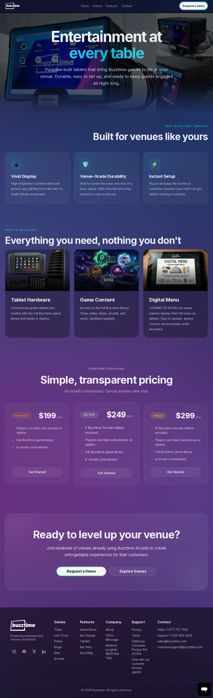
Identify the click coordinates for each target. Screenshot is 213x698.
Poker (58, 641)
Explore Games (133, 573)
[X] (34, 651)
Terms (136, 635)
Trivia (58, 629)
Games (97, 6)
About (110, 629)
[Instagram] (14, 651)
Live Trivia (61, 635)
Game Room (88, 629)
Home (85, 6)
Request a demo (193, 5)
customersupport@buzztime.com (180, 647)
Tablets (85, 641)
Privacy (137, 629)
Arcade (59, 658)
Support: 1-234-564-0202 (174, 635)
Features (112, 6)
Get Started (37, 473)
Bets (57, 653)
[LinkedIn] (44, 651)
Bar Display (87, 635)
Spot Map (86, 653)
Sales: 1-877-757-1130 (172, 629)
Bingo (58, 647)
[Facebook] (24, 651)
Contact (126, 6)
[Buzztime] (12, 6)
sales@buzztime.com (171, 641)
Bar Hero (86, 647)
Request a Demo (81, 573)
